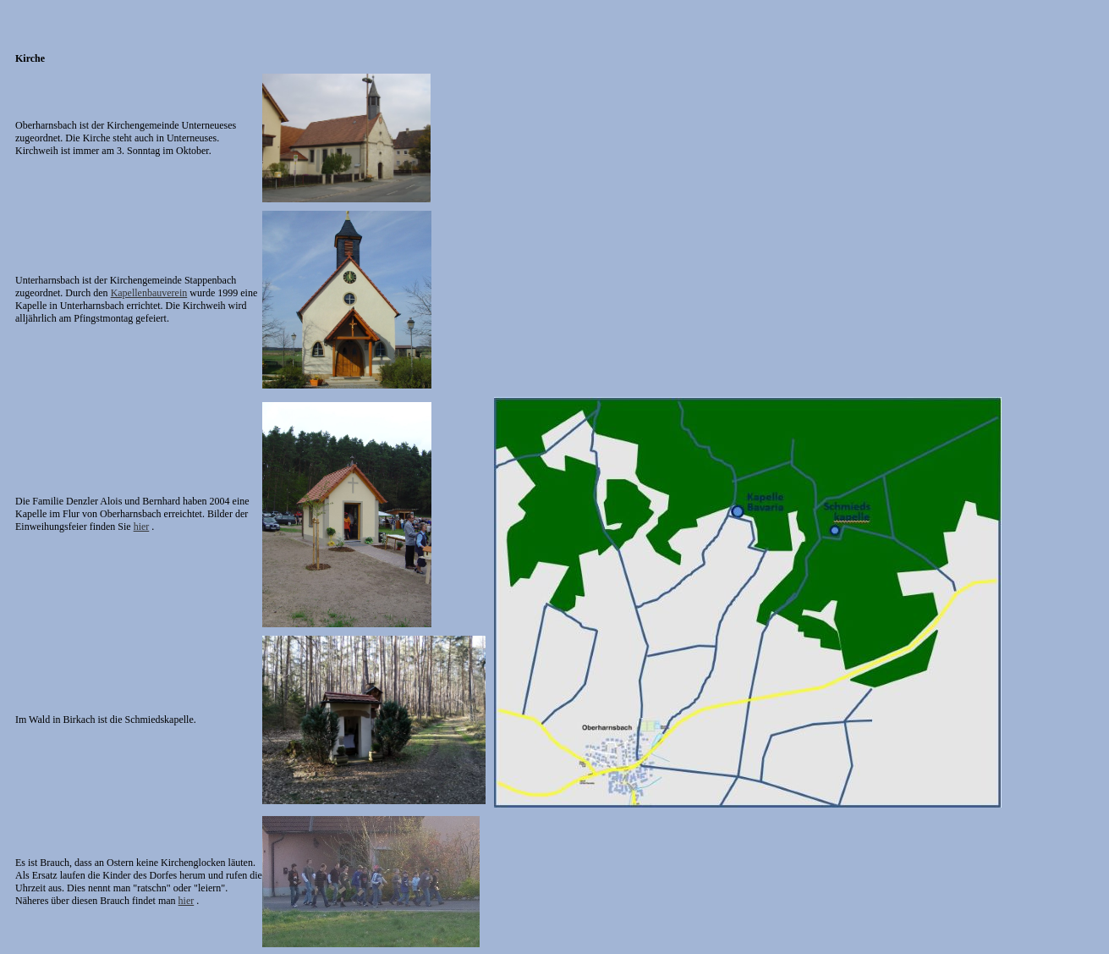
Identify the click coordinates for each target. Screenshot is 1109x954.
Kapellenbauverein (149, 293)
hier (142, 526)
